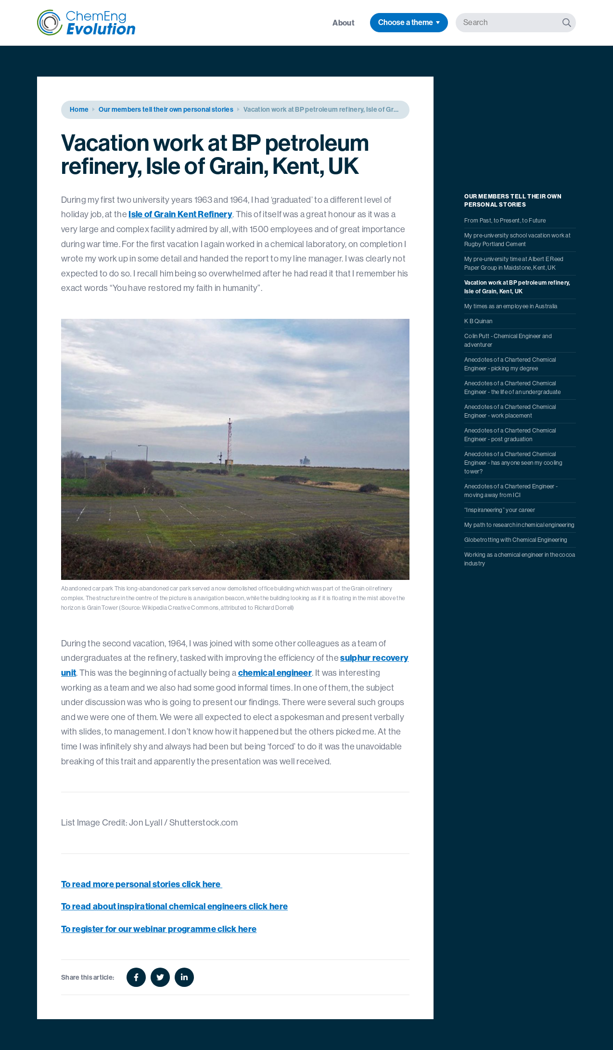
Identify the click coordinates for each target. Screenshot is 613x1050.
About (343, 22)
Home (79, 109)
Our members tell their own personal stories (166, 109)
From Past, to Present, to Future (505, 220)
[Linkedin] (184, 977)
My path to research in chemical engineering (519, 525)
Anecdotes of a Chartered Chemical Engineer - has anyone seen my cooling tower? (513, 463)
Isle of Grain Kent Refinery (180, 214)
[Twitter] (160, 977)
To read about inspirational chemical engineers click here (174, 906)
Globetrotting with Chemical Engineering (515, 540)
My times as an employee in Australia (511, 306)
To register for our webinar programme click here (158, 928)
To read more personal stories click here (141, 884)
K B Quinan (478, 321)
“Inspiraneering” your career (499, 510)
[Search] (567, 22)
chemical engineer (275, 672)
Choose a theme (405, 22)
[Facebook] (136, 977)
